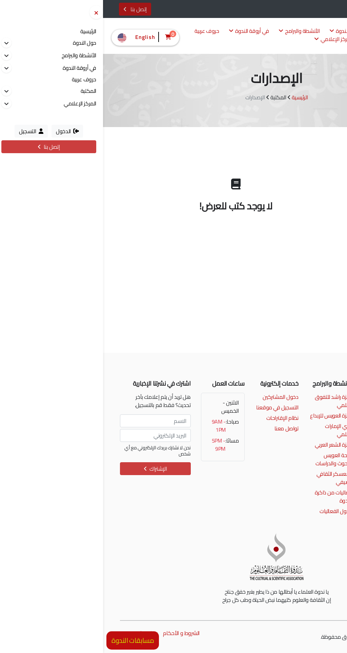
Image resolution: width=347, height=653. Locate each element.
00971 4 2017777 (301, 397)
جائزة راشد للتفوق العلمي (230, 401)
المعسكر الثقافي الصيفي (231, 478)
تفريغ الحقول (305, 300)
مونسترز (291, 637)
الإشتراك (52, 469)
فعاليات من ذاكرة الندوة (230, 496)
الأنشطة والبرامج (196, 31)
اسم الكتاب (314, 249)
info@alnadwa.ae (302, 407)
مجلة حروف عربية (301, 223)
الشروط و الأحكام (78, 633)
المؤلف (318, 273)
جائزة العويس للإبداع (228, 415)
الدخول (295, 10)
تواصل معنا (183, 428)
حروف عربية (103, 31)
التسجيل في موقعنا (174, 407)
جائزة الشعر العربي (230, 445)
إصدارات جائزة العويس (296, 207)
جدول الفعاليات (233, 511)
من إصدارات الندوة (300, 192)
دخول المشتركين (177, 397)
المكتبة (271, 39)
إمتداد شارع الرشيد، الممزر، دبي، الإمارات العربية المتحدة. (299, 422)
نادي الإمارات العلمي (235, 430)
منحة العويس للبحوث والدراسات (230, 459)
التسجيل (320, 10)
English (32, 37)
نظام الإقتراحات (179, 418)
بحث (276, 300)
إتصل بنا (32, 9)
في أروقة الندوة (146, 31)
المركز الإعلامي (230, 39)
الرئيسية (197, 97)
